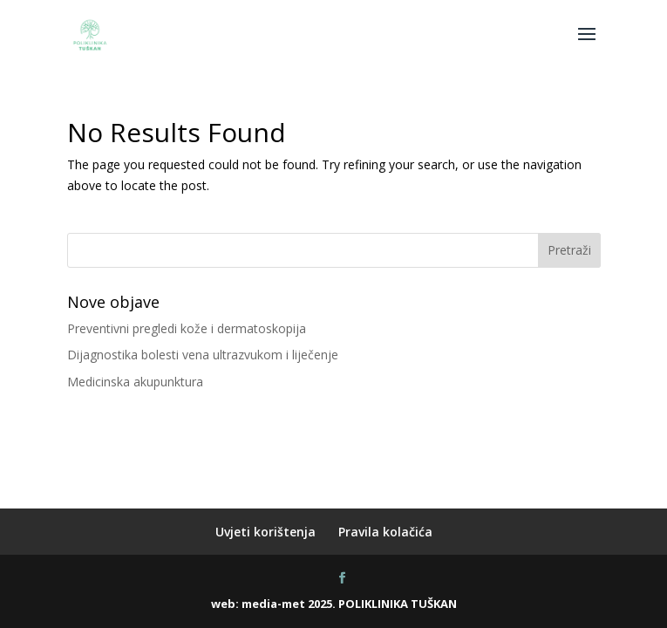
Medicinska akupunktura (135, 381)
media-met (273, 603)
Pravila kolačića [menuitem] (385, 531)
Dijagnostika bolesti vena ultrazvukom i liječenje (202, 354)
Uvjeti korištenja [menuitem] (265, 531)
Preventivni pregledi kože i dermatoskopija (186, 328)
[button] (587, 45)
